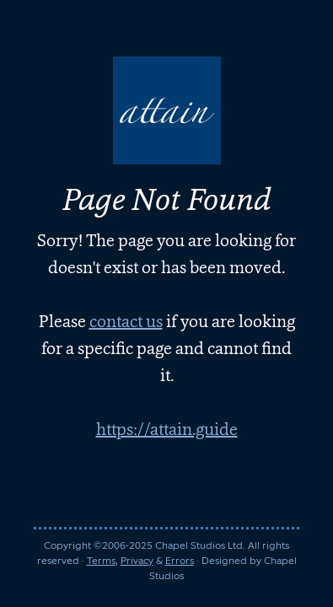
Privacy (137, 560)
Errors (179, 560)
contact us (126, 321)
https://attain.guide (167, 429)
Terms (101, 560)
